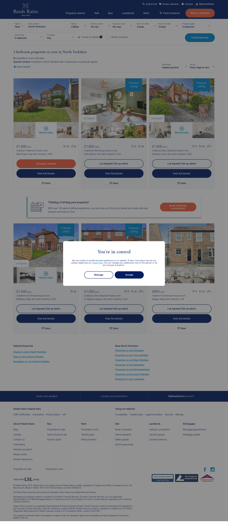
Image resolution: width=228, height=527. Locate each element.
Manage (98, 274)
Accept (129, 274)
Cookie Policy (97, 263)
